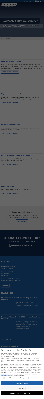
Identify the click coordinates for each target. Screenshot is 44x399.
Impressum (29, 395)
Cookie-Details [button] (15, 395)
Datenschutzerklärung (7, 373)
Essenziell (7, 376)
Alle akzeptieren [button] (22, 382)
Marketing (20, 376)
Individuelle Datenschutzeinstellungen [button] (22, 392)
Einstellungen (5, 374)
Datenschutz (23, 395)
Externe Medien (34, 376)
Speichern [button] (22, 387)
